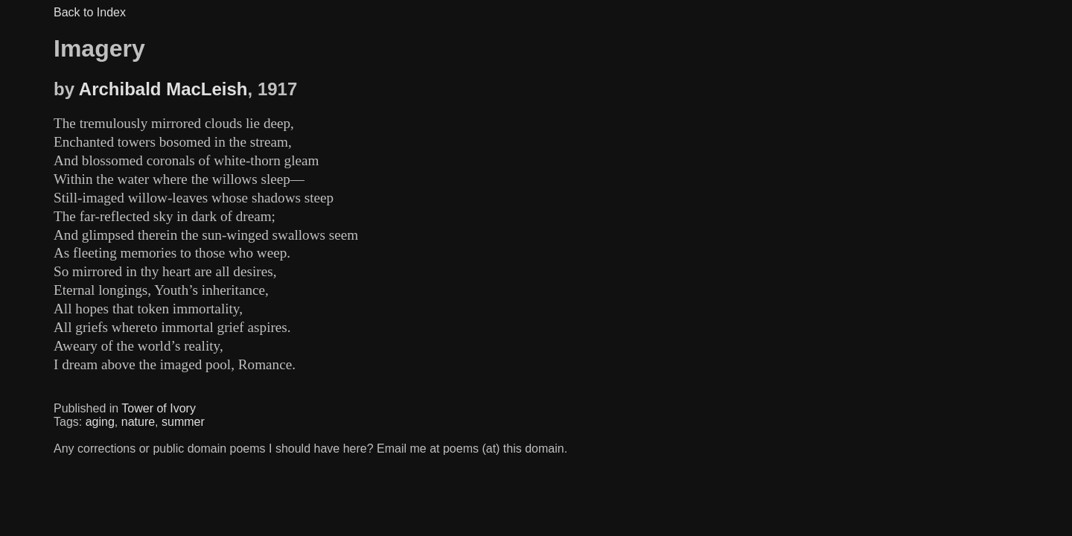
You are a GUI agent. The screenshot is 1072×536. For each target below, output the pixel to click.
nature (138, 421)
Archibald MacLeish (163, 89)
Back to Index (90, 12)
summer (183, 421)
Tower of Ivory (158, 408)
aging (100, 421)
